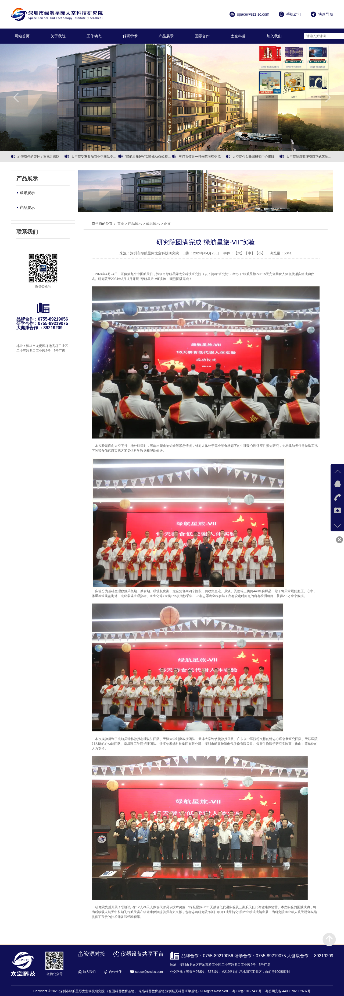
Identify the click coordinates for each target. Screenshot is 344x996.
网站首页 (22, 36)
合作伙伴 (115, 972)
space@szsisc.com (149, 972)
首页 (120, 224)
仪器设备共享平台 (142, 954)
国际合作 (202, 36)
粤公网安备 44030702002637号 (288, 991)
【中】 (249, 253)
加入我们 (274, 36)
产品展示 (166, 36)
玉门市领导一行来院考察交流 (200, 157)
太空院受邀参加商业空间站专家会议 (94, 157)
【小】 (260, 253)
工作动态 (94, 36)
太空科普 (238, 36)
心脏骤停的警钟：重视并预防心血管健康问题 (40, 157)
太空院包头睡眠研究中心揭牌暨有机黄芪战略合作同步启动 (256, 157)
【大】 (239, 253)
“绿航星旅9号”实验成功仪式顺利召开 (148, 157)
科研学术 (130, 36)
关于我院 (58, 36)
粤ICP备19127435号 (246, 991)
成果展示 (27, 193)
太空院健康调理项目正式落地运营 (309, 157)
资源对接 (94, 954)
